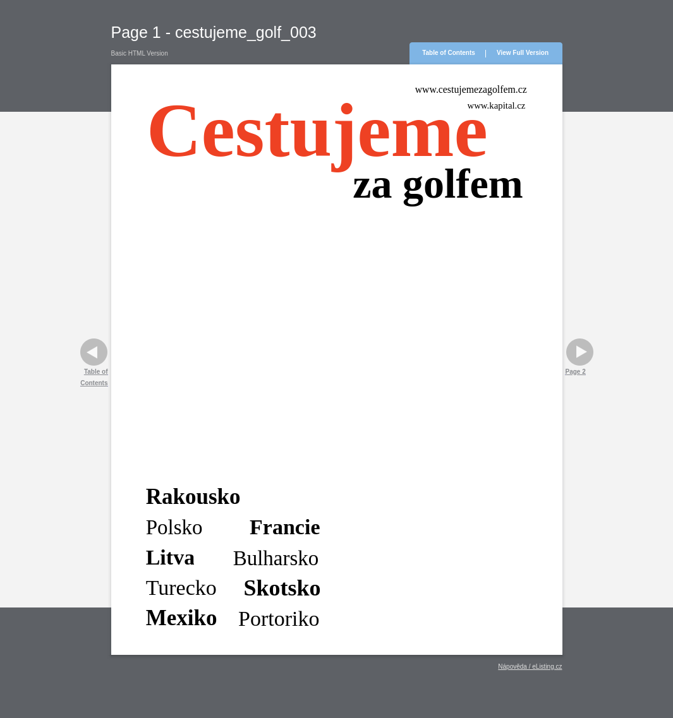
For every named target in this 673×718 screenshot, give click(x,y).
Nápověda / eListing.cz (530, 666)
